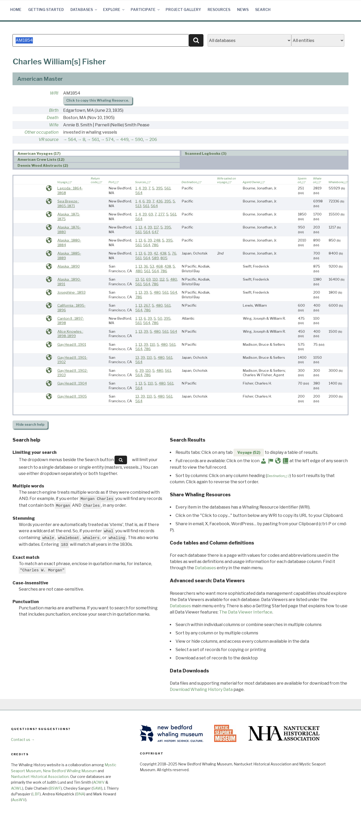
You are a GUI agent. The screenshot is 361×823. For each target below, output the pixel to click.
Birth (53, 110)
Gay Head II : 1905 (72, 396)
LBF (36, 794)
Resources (219, 9)
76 (174, 253)
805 (163, 258)
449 (124, 139)
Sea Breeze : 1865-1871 (68, 203)
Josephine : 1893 (71, 292)
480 (138, 271)
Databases (84, 9)
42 (156, 253)
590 (139, 139)
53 (152, 266)
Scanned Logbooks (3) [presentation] (205, 153)
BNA (80, 794)
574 (110, 139)
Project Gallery (183, 9)
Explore (114, 9)
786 (155, 245)
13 (140, 227)
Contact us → (23, 739)
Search (262, 9)
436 (159, 201)
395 (159, 188)
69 (150, 214)
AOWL (16, 788)
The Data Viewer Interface (245, 612)
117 (156, 227)
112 (162, 279)
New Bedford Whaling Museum (70, 771)
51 (143, 279)
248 (157, 240)
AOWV (99, 782)
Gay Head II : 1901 (71, 344)
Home (15, 9)
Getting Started (46, 9)
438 (163, 253)
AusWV (18, 799)
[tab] (97, 153)
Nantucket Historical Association (40, 776)
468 (159, 266)
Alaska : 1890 (68, 266)
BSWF (55, 788)
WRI (54, 93)
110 (155, 279)
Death (52, 117)
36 (146, 266)
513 (138, 206)
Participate (145, 9)
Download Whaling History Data (201, 689)
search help (30, 424)
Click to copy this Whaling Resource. (97, 100)
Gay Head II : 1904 (72, 383)
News (243, 9)
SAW (97, 788)
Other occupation (41, 132)
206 (153, 139)
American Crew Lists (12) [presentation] (40, 159)
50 (160, 318)
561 (95, 139)
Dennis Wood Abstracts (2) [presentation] (42, 166)
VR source (48, 139)
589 (155, 258)
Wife (53, 124)
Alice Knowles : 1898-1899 (70, 333)
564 (72, 139)
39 (144, 188)
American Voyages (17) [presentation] (39, 153)
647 (155, 232)
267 (147, 305)
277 (161, 214)
